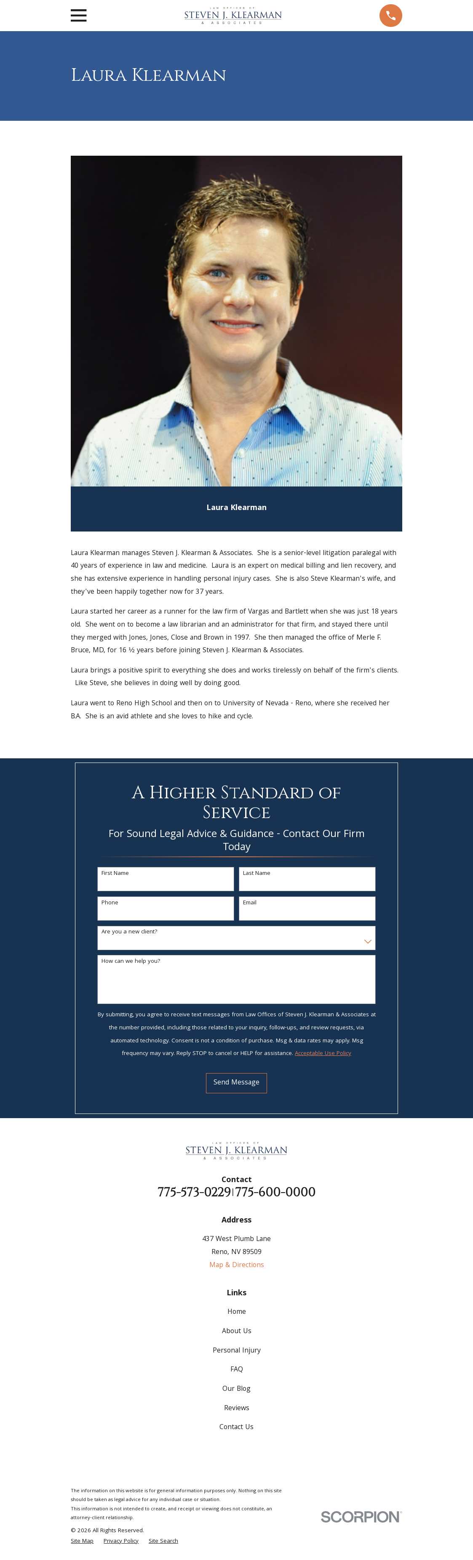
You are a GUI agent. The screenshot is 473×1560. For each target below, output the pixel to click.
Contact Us (236, 1427)
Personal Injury (237, 1351)
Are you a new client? (130, 932)
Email (250, 903)
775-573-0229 (194, 1193)
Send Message (236, 1083)
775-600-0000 (275, 1193)
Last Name (256, 873)
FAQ (236, 1370)
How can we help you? (131, 961)
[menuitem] (82, 1541)
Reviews (236, 1408)
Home (236, 1312)
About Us (236, 1331)
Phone (110, 903)
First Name (115, 873)
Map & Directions (236, 1265)
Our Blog (236, 1389)
